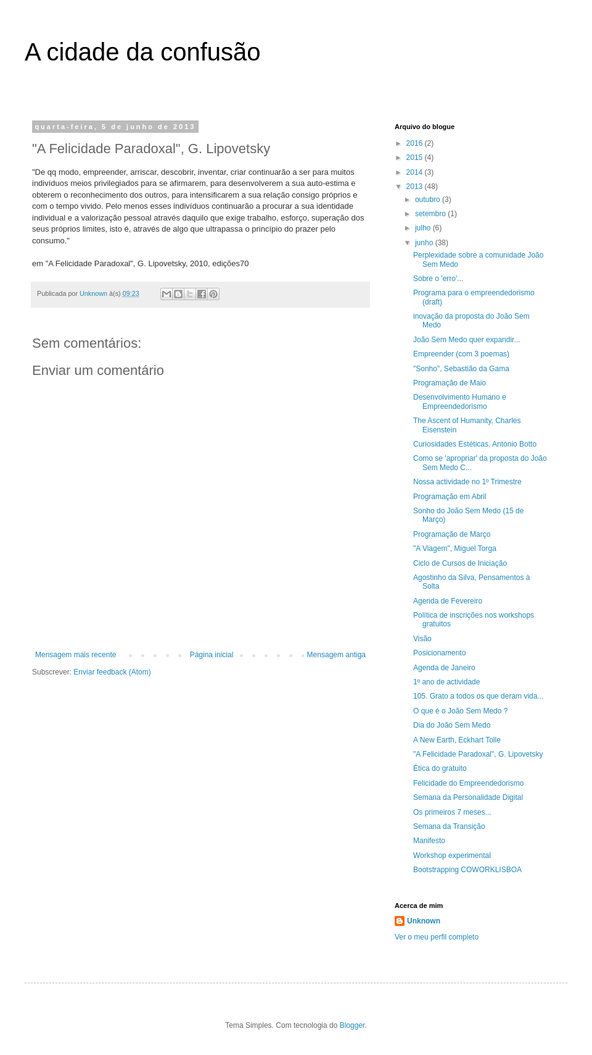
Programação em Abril (450, 496)
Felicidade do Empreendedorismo (468, 783)
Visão (422, 638)
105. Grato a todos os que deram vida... (478, 696)
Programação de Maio (449, 383)
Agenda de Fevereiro (447, 601)
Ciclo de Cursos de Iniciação (460, 563)
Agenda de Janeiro (444, 667)
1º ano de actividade (446, 682)
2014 (415, 172)
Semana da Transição (449, 826)
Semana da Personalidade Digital (468, 797)
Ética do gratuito (440, 768)
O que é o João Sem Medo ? (460, 711)
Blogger (352, 1025)
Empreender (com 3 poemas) (461, 354)
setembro (431, 213)
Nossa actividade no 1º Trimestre (467, 481)
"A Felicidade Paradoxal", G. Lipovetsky (478, 754)
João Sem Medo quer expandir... (466, 339)
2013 (415, 186)
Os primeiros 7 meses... (452, 812)
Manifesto (429, 840)
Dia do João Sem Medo (451, 725)
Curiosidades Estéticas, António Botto (474, 444)
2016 (415, 143)
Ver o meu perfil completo (437, 937)
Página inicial (212, 654)
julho (424, 228)
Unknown (423, 921)
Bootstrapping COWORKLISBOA (467, 869)
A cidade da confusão (143, 51)
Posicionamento (439, 653)
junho (425, 242)
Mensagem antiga (336, 654)
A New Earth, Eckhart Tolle (457, 740)
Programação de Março (451, 534)
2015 (415, 157)
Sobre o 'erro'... (438, 278)
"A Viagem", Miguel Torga (454, 548)
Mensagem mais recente (75, 654)
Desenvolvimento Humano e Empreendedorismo (459, 401)
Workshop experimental (452, 855)
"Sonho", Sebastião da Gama (461, 368)
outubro (428, 199)
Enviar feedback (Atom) (111, 672)
